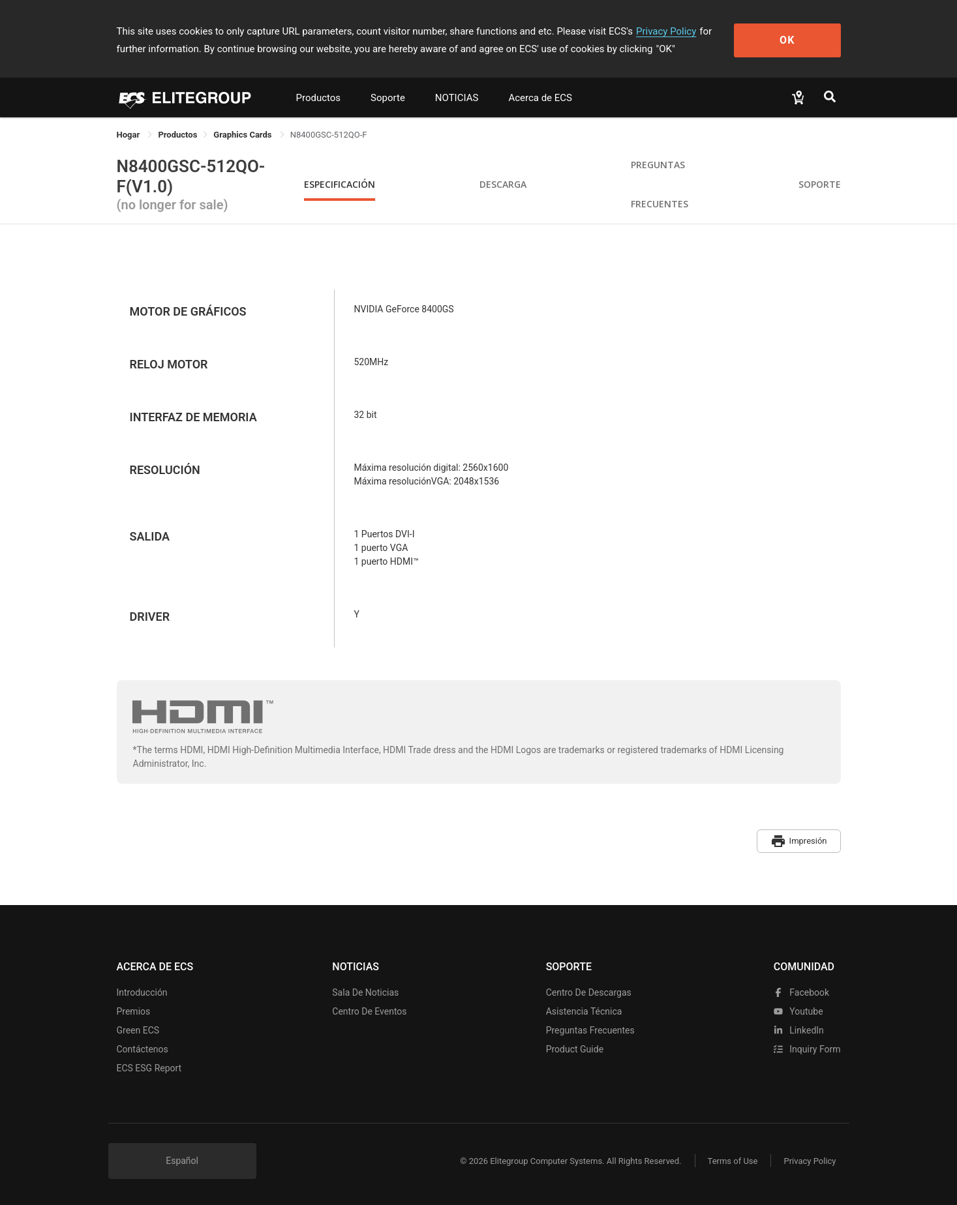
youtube (798, 1011)
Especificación (339, 184)
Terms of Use (733, 1161)
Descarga (502, 184)
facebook (801, 992)
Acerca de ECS (540, 98)
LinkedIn (799, 1030)
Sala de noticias (365, 992)
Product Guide (574, 1049)
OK (787, 40)
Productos (318, 98)
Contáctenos (142, 1049)
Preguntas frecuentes (590, 1030)
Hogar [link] (129, 135)
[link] (177, 135)
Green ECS (138, 1030)
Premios (134, 1011)
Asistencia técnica (584, 1011)
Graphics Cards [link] (243, 135)
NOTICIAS (457, 98)
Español (182, 1160)
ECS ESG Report (149, 1068)
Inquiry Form (807, 1049)
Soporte (388, 98)
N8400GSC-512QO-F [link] (328, 135)
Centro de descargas (588, 992)
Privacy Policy (666, 31)
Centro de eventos (369, 1011)
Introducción (142, 992)
